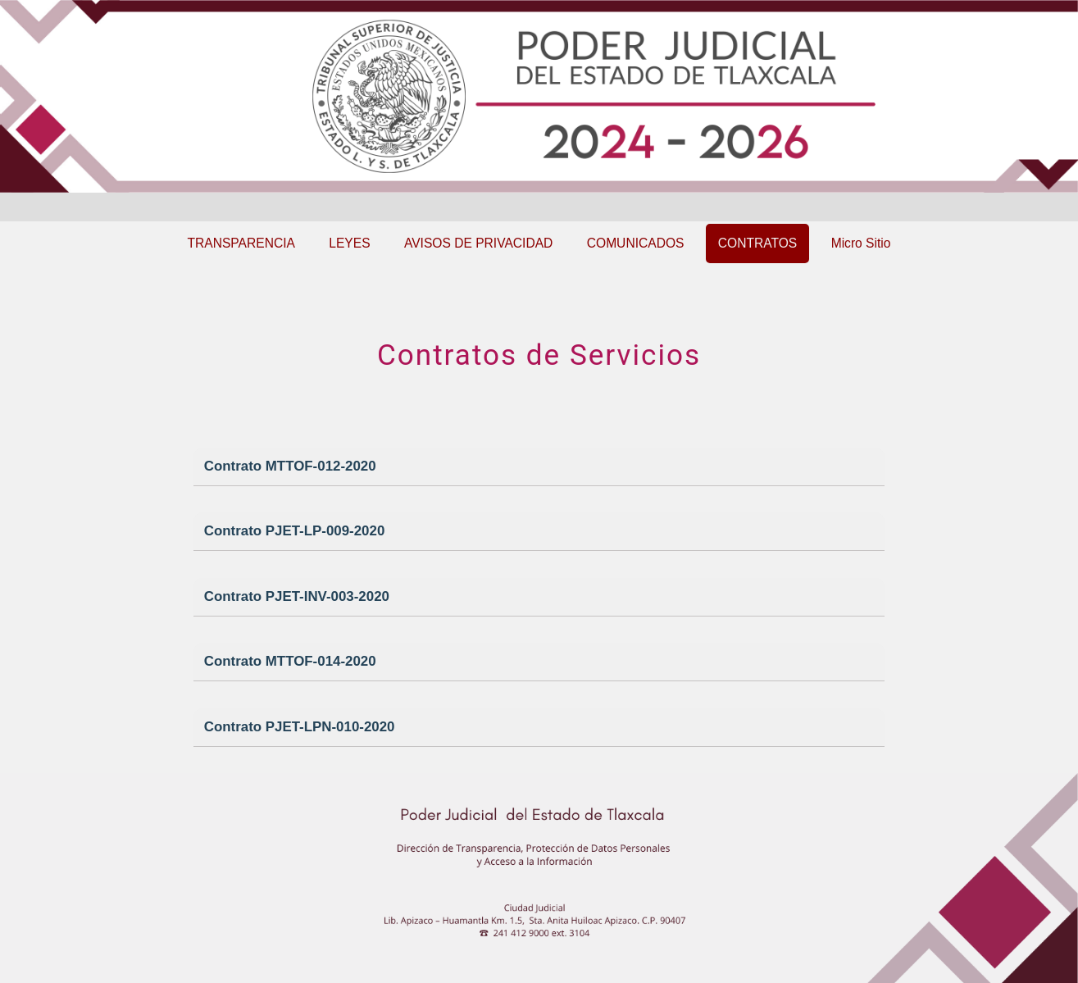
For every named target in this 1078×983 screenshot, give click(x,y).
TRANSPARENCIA (241, 243)
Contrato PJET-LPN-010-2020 (299, 727)
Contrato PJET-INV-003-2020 (296, 596)
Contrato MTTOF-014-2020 (290, 661)
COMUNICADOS (636, 243)
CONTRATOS (757, 243)
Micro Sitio (861, 243)
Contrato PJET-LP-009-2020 (294, 531)
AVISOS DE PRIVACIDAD (478, 243)
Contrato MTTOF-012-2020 (290, 466)
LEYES (349, 243)
